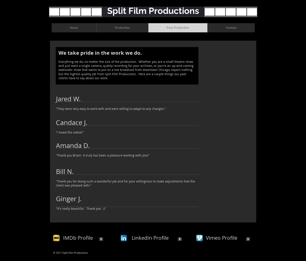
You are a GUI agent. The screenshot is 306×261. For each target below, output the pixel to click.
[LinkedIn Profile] (150, 238)
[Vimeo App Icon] (199, 238)
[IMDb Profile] (78, 238)
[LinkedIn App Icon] (124, 238)
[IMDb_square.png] (56, 238)
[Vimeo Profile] (221, 238)
